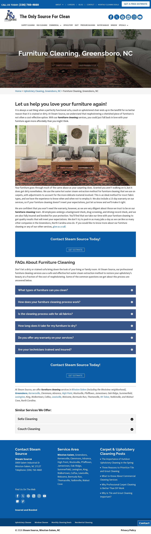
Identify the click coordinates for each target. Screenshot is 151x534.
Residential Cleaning (83, 522)
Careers (71, 5)
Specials (122, 26)
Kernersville (34, 393)
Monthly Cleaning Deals (108, 5)
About (58, 5)
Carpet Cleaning (28, 26)
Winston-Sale (78, 389)
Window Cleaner (41, 522)
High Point (67, 393)
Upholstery (68, 26)
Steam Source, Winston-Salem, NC (41, 530)
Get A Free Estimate (135, 4)
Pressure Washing (87, 26)
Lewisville (56, 396)
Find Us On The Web (25, 489)
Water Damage (103, 26)
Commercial (54, 26)
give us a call (59, 226)
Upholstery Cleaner (23, 522)
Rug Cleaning (42, 26)
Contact (90, 5)
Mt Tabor (104, 396)
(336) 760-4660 (29, 4)
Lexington (20, 396)
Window (114, 26)
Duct (77, 26)
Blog (81, 5)
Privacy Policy (128, 530)
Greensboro (21, 393)
